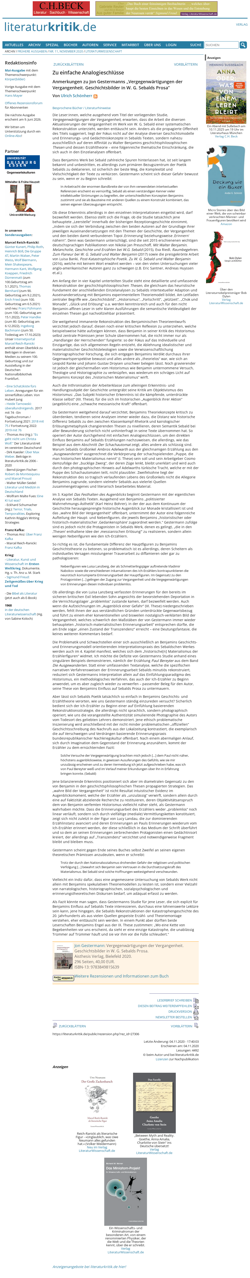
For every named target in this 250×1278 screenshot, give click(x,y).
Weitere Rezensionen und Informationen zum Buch (121, 976)
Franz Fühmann (30, 308)
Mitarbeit (130, 44)
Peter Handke (31, 317)
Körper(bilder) (15, 79)
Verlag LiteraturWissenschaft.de (154, 1151)
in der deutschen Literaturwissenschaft (20, 612)
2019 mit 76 (13, 430)
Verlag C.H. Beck (226, 136)
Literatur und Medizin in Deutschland (22, 489)
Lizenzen (162, 1059)
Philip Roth (35, 247)
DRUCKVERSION (183, 1011)
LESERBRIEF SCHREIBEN (178, 1000)
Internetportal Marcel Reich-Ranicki (20, 341)
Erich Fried (12, 299)
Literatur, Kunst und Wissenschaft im (22, 563)
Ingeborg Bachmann (19, 328)
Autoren (90, 44)
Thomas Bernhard (18, 288)
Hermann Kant (15, 269)
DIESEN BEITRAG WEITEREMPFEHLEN (168, 1006)
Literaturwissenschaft (103, 51)
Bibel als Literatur (24, 593)
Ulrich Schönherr (76, 95)
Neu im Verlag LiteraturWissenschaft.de (97, 1149)
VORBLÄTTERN (186, 64)
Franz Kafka (13, 547)
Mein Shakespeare (18, 264)
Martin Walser (20, 255)
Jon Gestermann (89, 945)
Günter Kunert (15, 247)
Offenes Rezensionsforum (23, 103)
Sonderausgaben (18, 235)
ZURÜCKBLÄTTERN (68, 64)
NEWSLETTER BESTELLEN (177, 1017)
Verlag (242, 24)
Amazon (226, 224)
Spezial (52, 44)
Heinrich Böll (14, 251)
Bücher (70, 44)
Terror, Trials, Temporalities (18, 511)
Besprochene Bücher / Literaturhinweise (81, 108)
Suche (195, 44)
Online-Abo (13, 136)
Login (171, 44)
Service (110, 44)
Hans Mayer (13, 95)
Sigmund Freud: (24, 581)
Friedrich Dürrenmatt (18, 275)
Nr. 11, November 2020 (66, 51)
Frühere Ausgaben (32, 51)
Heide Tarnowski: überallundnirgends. (19, 406)
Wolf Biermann (25, 260)
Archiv (34, 44)
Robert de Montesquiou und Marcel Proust (22, 476)
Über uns (152, 44)
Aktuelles (14, 44)
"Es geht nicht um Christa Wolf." (21, 438)
